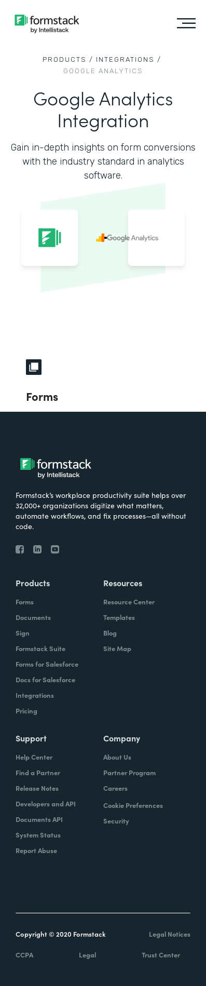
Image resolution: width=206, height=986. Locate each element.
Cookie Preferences (133, 805)
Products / (68, 59)
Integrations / (128, 59)
